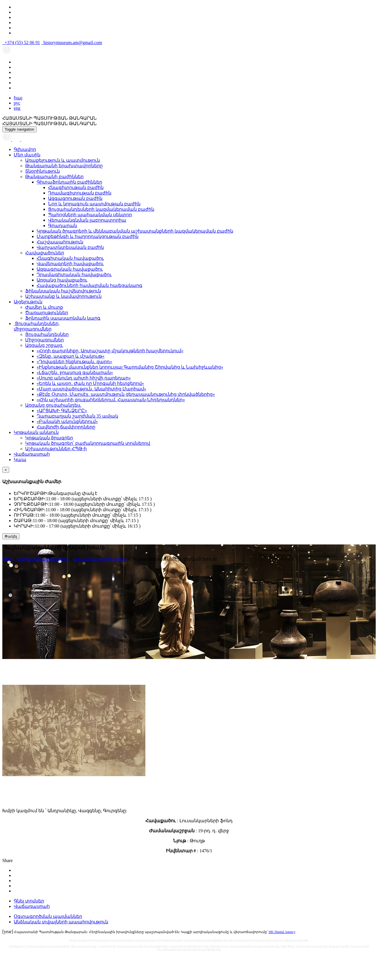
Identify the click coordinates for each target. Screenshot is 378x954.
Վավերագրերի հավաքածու (70, 263)
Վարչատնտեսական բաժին (70, 247)
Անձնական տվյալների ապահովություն (61, 921)
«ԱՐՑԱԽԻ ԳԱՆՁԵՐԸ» (62, 410)
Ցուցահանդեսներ (47, 334)
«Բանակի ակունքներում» (67, 421)
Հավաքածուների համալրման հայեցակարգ (89, 285)
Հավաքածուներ (44, 252)
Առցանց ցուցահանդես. (53, 405)
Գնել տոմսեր (29, 900)
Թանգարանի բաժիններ (54, 176)
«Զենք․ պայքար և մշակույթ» (70, 356)
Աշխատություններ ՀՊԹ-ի (56, 448)
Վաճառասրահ (32, 454)
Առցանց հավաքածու (62, 280)
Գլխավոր (25, 149)
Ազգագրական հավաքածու (70, 269)
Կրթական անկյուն (36, 432)
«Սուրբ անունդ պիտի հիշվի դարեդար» (84, 377)
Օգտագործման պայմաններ (48, 916)
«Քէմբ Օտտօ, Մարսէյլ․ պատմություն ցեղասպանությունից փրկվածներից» (126, 394)
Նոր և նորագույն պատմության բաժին (94, 203)
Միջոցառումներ (44, 339)
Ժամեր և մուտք (44, 307)
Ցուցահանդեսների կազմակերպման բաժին (101, 209)
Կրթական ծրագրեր (49, 437)
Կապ (20, 459)
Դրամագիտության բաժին (79, 192)
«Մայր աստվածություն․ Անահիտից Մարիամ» (91, 388)
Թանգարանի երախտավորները (64, 165)
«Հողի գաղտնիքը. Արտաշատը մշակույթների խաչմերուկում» (110, 350)
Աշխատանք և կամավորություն (63, 296)
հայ (18, 97)
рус (17, 103)
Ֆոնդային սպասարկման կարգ (62, 318)
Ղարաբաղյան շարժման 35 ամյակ (77, 416)
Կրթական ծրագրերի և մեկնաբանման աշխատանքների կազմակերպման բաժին (135, 231)
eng (17, 108)
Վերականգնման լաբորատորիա (87, 220)
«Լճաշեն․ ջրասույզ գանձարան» (75, 372)
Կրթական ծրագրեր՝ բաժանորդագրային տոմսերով (87, 443)
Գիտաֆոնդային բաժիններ (69, 182)
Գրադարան (62, 225)
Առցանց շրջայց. (44, 345)
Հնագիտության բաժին (76, 187)
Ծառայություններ (46, 312)
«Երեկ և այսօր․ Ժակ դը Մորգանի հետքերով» (90, 383)
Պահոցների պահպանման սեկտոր (90, 214)
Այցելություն (28, 301)
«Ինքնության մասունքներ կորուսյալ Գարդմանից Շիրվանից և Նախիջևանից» (130, 367)
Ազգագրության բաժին (75, 198)
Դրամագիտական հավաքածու (74, 274)
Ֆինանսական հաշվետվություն (63, 290)
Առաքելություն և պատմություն (62, 160)
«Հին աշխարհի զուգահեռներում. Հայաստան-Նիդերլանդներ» (111, 399)
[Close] (5, 470)
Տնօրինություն (42, 171)
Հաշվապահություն (60, 241)
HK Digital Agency (282, 932)
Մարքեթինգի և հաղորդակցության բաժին (87, 236)
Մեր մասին (27, 154)
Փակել (11, 536)
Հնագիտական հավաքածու (70, 258)
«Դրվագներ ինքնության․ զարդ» (74, 361)
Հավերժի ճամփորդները (66, 426)
